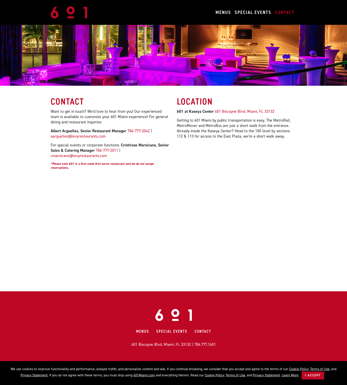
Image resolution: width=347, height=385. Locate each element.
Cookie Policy (298, 369)
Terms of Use (320, 369)
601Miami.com (144, 375)
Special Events (253, 12)
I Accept (313, 375)
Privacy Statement (34, 375)
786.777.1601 (205, 344)
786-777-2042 (138, 131)
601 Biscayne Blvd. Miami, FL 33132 (244, 111)
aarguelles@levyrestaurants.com (78, 136)
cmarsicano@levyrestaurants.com (79, 155)
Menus (223, 12)
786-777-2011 (107, 150)
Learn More (290, 375)
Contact (285, 12)
